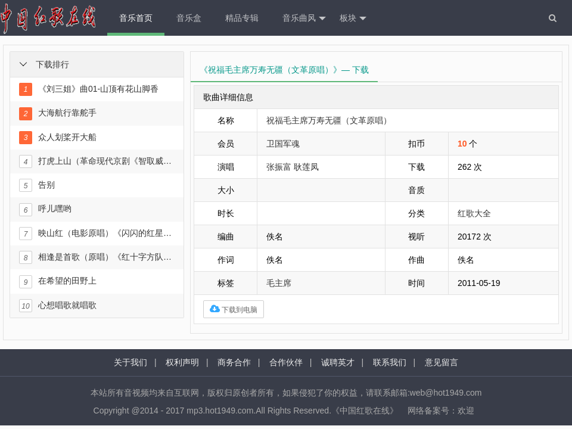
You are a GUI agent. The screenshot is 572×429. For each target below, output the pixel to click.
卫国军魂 (283, 143)
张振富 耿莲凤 (292, 167)
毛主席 (278, 283)
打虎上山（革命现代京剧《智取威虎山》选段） (96, 161)
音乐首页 (136, 18)
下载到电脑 (233, 309)
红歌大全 (474, 213)
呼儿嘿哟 (45, 209)
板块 (353, 18)
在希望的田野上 (58, 281)
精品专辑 (242, 18)
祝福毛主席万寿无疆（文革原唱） (328, 120)
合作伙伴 (286, 362)
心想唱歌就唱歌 (58, 305)
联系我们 (389, 362)
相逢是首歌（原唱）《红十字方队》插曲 (96, 257)
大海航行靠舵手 (58, 113)
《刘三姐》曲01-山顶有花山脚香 (88, 89)
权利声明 (182, 362)
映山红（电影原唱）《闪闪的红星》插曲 (96, 233)
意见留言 (441, 362)
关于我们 (130, 362)
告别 (37, 185)
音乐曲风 (304, 18)
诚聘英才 (338, 362)
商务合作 (234, 362)
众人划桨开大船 (58, 137)
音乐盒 (188, 18)
